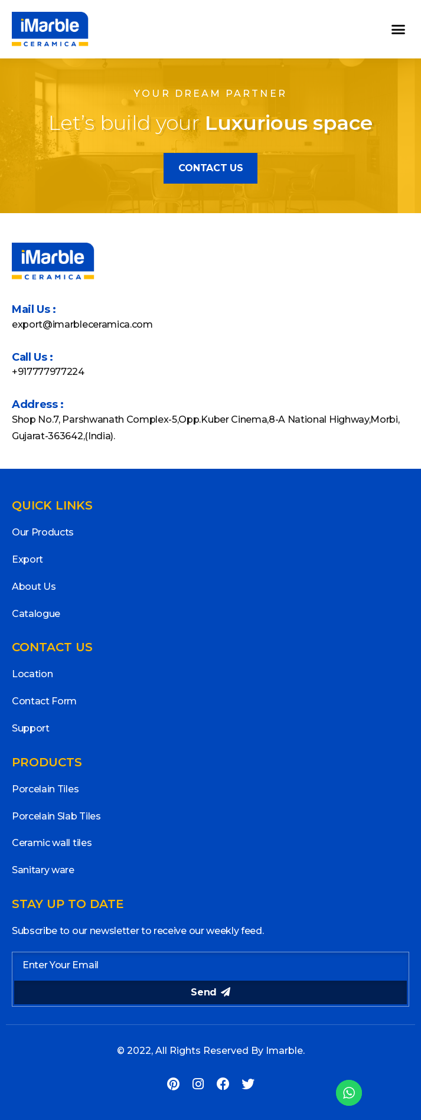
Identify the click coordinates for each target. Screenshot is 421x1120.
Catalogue (36, 613)
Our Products (43, 532)
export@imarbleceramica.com (82, 324)
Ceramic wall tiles (52, 842)
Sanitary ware (43, 870)
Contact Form (44, 701)
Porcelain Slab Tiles (56, 816)
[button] (398, 29)
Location (32, 674)
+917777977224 (48, 371)
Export (27, 559)
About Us (34, 586)
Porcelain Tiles (45, 789)
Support (31, 728)
